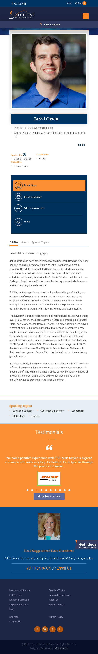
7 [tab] (55, 490)
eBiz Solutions (61, 648)
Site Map (13, 617)
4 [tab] (41, 490)
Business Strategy (23, 410)
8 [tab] (60, 490)
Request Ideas (56, 604)
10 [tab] (69, 490)
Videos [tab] (25, 242)
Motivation (18, 416)
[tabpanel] (49, 469)
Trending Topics (57, 590)
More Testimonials (49, 496)
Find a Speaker (52, 24)
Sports (35, 416)
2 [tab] (32, 490)
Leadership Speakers (59, 595)
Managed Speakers (19, 599)
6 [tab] (51, 490)
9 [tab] (65, 490)
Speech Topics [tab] (40, 242)
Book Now (30, 185)
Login (68, 3)
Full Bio (81, 144)
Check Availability (33, 197)
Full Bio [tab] (13, 242)
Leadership (77, 410)
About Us (54, 599)
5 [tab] (46, 490)
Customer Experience (52, 410)
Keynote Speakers (18, 604)
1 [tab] (27, 490)
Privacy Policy (56, 617)
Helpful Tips (15, 595)
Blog (11, 609)
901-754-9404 (20, 3)
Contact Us (15, 621)
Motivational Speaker (20, 590)
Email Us (64, 568)
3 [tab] (37, 490)
